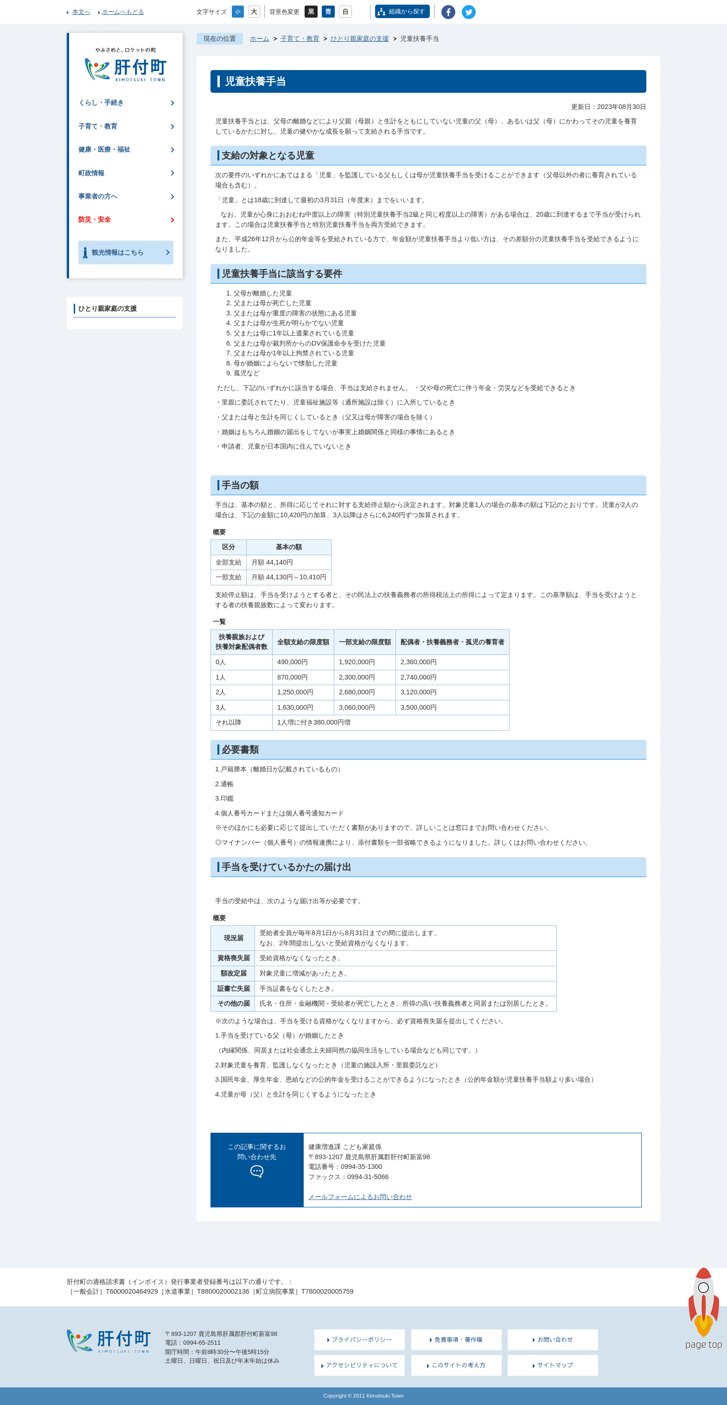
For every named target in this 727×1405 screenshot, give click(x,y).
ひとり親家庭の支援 (360, 38)
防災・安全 (94, 219)
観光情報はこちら (118, 252)
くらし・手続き (101, 102)
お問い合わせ (555, 1339)
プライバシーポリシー (362, 1339)
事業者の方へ (97, 196)
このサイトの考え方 (459, 1365)
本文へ (81, 11)
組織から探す (407, 11)
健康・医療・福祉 (104, 149)
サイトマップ (555, 1365)
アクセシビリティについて (362, 1365)
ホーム (259, 38)
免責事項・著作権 (458, 1339)
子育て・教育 (300, 38)
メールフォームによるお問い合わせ (360, 1196)
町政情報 (91, 173)
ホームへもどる (123, 11)
